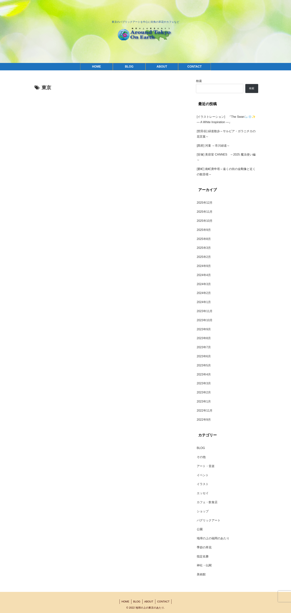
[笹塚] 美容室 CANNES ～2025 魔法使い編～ (226, 157)
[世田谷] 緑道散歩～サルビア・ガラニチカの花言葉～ (226, 134)
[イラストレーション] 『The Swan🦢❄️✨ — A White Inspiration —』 (227, 119)
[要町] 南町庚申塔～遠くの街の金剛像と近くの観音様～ (226, 171)
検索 (199, 81)
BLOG (136, 601)
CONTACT (163, 601)
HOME (125, 601)
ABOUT (148, 601)
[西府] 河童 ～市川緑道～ (213, 145)
